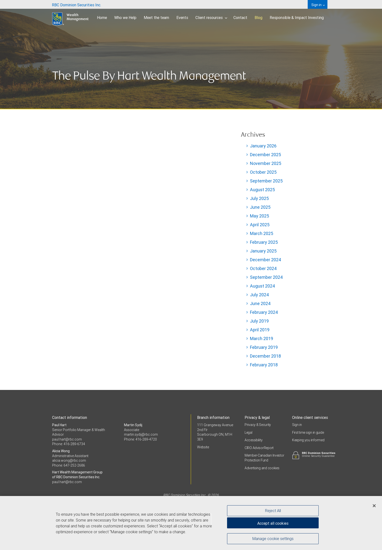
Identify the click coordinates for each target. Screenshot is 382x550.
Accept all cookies (272, 523)
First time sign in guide (308, 432)
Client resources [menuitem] (211, 17)
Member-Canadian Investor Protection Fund (264, 457)
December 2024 (265, 259)
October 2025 (263, 172)
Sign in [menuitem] (318, 5)
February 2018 (264, 365)
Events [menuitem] (182, 17)
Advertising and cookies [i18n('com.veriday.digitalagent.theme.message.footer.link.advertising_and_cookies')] (262, 468)
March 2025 (261, 233)
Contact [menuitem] (240, 17)
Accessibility (253, 440)
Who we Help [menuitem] (125, 17)
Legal (248, 432)
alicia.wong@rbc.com (69, 460)
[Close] (374, 506)
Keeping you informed (308, 440)
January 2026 (263, 146)
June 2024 (260, 303)
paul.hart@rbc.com (67, 439)
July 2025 (259, 198)
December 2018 (265, 356)
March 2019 (261, 338)
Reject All (273, 510)
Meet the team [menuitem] (156, 17)
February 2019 (264, 347)
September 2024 (266, 277)
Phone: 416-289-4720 (140, 439)
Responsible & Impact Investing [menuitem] (297, 17)
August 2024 (262, 286)
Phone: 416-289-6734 (68, 444)
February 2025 (264, 242)
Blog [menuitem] (258, 17)
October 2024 (263, 268)
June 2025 (260, 207)
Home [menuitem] (102, 17)
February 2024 (264, 312)
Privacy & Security (258, 425)
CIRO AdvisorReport (259, 448)
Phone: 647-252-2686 (68, 465)
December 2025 (265, 154)
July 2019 (259, 321)
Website (203, 447)
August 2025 (262, 189)
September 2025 (266, 181)
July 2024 (259, 295)
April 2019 (259, 330)
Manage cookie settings (273, 538)
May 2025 (259, 216)
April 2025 (259, 224)
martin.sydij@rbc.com (141, 434)
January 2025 (263, 251)
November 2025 (265, 163)
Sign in (297, 425)
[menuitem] (76, 4)
